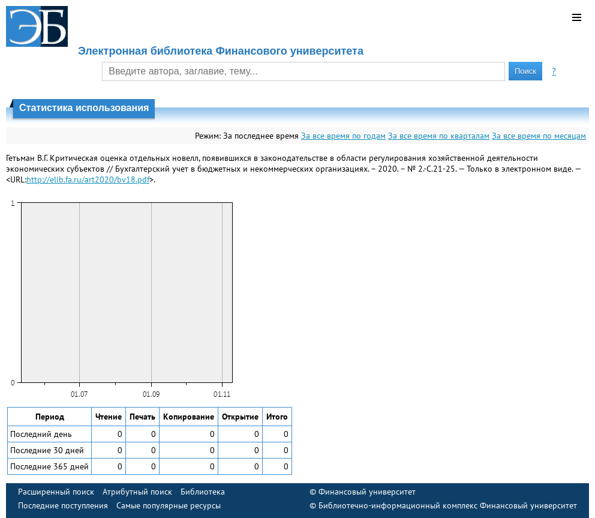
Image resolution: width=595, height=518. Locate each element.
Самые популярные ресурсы (168, 505)
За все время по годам (343, 135)
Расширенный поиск (56, 491)
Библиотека (203, 491)
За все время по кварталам (438, 135)
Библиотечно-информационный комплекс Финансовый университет (447, 505)
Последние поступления (63, 505)
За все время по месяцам (539, 135)
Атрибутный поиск (137, 491)
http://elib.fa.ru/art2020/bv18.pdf (87, 179)
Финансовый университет (367, 491)
